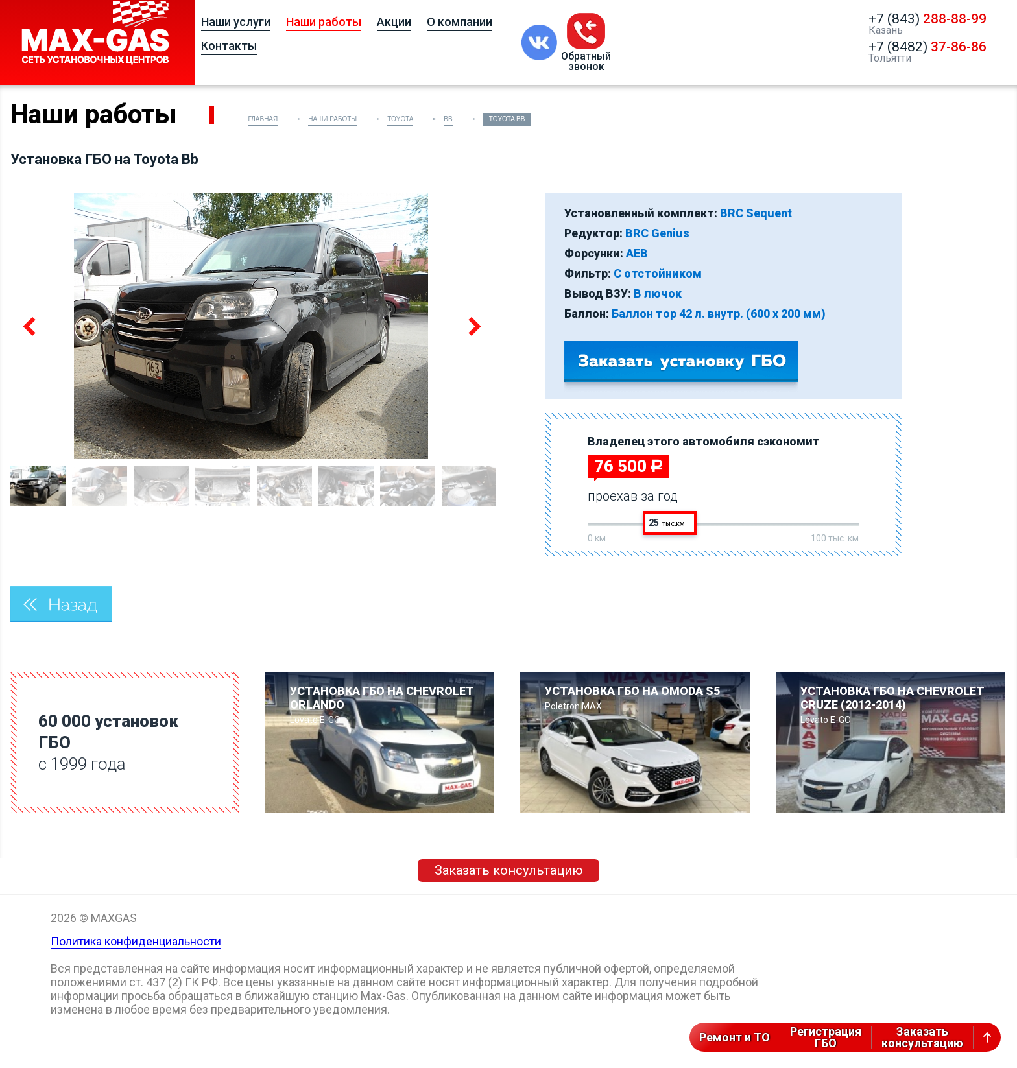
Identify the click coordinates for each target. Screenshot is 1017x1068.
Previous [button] (30, 326)
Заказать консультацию (509, 870)
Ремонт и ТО (734, 1037)
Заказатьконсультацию (922, 1037)
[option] (251, 326)
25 (667, 522)
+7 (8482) (927, 47)
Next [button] (472, 326)
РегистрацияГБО (825, 1037)
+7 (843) (927, 19)
